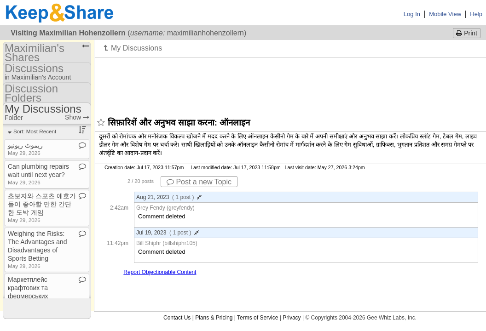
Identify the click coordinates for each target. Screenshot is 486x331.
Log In (412, 14)
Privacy (292, 317)
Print (466, 33)
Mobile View (445, 14)
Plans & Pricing (213, 317)
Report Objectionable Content (159, 272)
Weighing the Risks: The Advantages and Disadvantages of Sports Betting (37, 249)
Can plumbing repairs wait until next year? (38, 174)
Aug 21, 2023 (169, 197)
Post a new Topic (199, 182)
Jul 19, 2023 (167, 232)
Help (476, 14)
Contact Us (177, 317)
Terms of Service (257, 317)
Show (77, 117)
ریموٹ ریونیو (25, 149)
